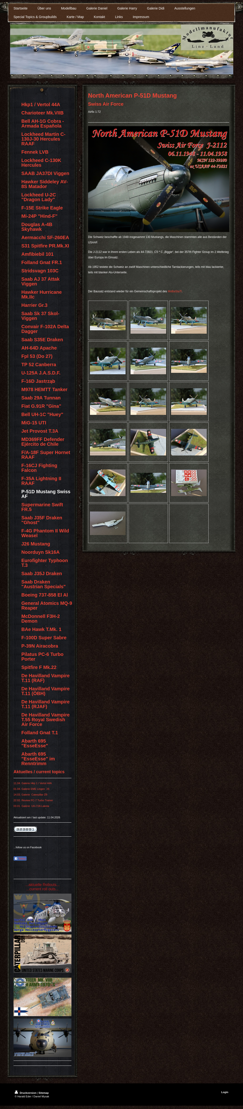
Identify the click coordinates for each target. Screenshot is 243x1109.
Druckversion (26, 1092)
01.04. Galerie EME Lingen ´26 (31, 788)
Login (224, 1092)
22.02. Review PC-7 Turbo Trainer (33, 800)
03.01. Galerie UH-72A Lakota (31, 806)
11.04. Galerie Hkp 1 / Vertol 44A (33, 783)
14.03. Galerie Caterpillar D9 (30, 794)
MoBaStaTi (175, 291)
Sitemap (43, 1092)
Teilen (20, 858)
